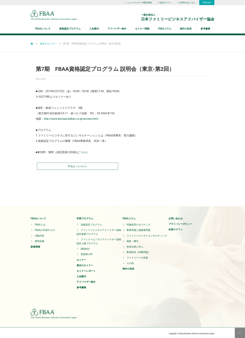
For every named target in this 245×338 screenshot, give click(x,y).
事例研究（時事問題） (138, 250)
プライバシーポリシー (180, 222)
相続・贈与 (132, 239)
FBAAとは (40, 223)
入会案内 (94, 28)
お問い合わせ (175, 216)
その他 (130, 261)
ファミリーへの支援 (137, 256)
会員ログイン (164, 2)
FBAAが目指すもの (45, 228)
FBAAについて (43, 28)
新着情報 (35, 244)
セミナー (81, 258)
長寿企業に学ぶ (135, 244)
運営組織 (39, 239)
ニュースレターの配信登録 (138, 2)
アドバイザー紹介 (117, 28)
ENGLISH (207, 2)
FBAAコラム (164, 28)
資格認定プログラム (70, 28)
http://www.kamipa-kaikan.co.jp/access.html (71, 118)
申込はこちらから (53, 164)
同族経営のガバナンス (138, 223)
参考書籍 (205, 28)
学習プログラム (85, 216)
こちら (82, 152)
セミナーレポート (86, 269)
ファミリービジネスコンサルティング (147, 233)
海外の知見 (186, 28)
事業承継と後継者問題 (138, 228)
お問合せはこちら (186, 2)
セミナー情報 (142, 28)
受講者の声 (87, 252)
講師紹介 (85, 247)
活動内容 (39, 233)
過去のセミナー (85, 263)
